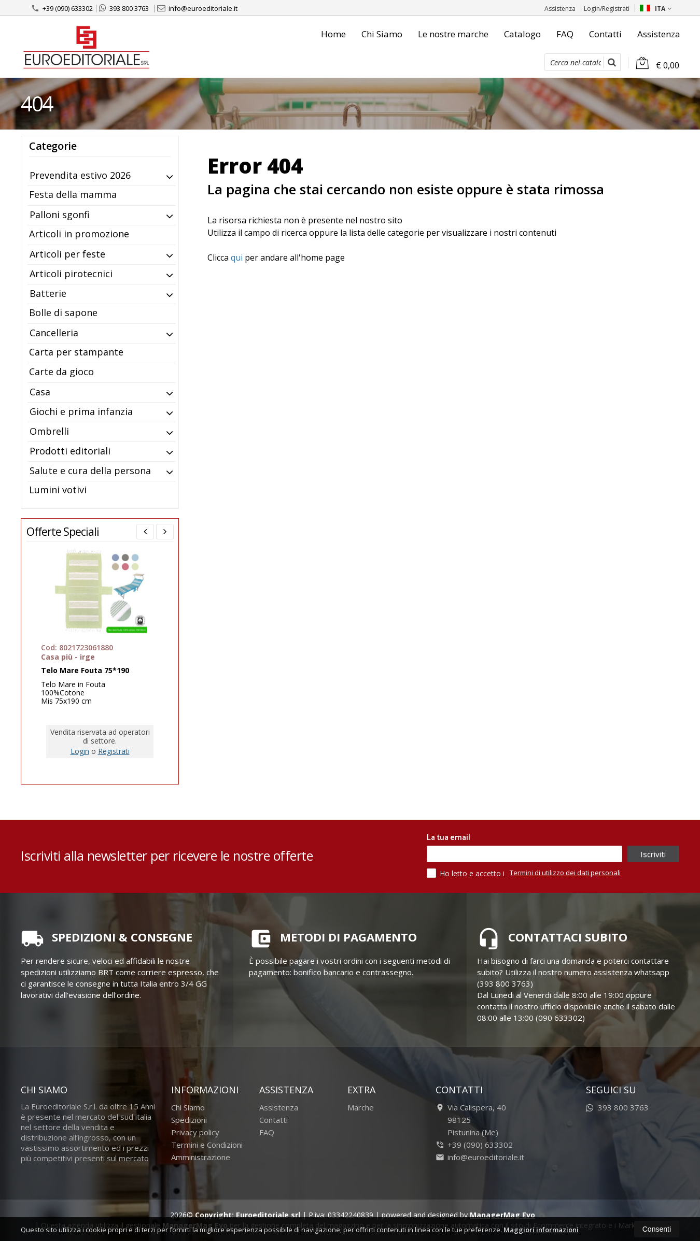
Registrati (114, 751)
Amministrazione (200, 1157)
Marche (360, 1107)
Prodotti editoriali (70, 451)
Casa (40, 392)
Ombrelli (49, 431)
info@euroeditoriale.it (197, 8)
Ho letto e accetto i (467, 873)
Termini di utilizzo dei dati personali (565, 872)
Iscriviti (653, 854)
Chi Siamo (381, 34)
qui (237, 257)
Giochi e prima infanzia (81, 411)
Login (80, 751)
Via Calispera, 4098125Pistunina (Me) (471, 1119)
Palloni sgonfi (60, 214)
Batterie (48, 293)
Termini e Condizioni (207, 1144)
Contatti (605, 34)
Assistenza (560, 8)
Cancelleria (54, 332)
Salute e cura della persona (90, 470)
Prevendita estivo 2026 (80, 175)
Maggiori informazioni (541, 1229)
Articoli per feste (67, 254)
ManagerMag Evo (502, 1215)
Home (333, 34)
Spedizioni (189, 1120)
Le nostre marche (453, 34)
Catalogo (522, 34)
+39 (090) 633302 (62, 8)
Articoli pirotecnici (71, 273)
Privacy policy (195, 1132)
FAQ (564, 34)
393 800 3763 (124, 8)
